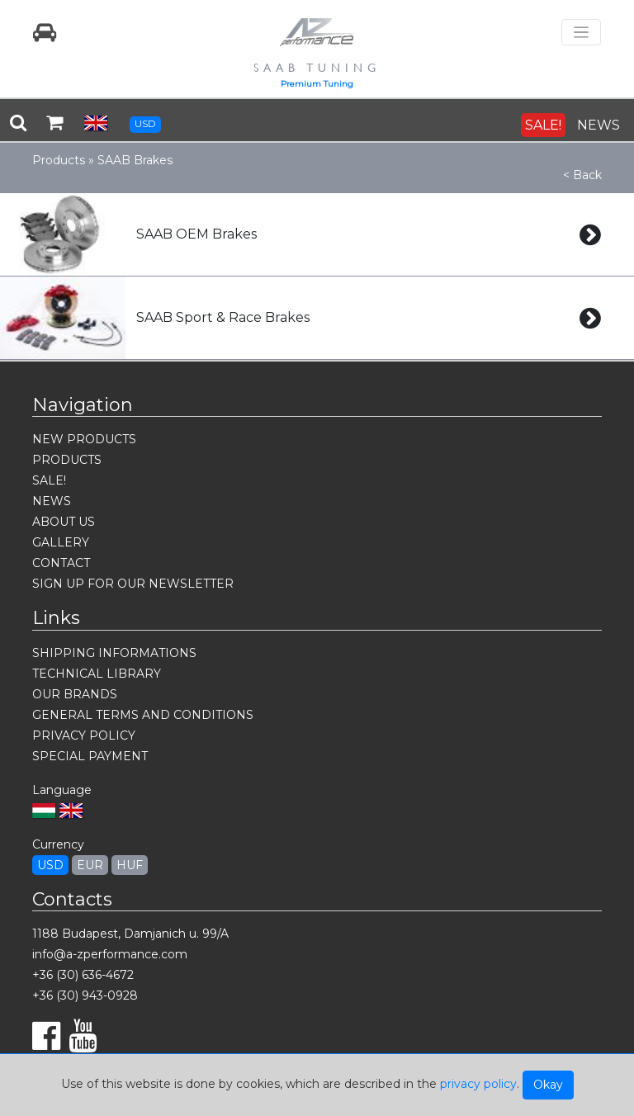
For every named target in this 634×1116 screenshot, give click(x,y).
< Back (582, 175)
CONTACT (61, 563)
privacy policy (478, 1083)
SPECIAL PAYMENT (90, 756)
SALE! (543, 125)
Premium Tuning (317, 83)
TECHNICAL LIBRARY (96, 673)
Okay (548, 1084)
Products (58, 160)
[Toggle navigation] (581, 32)
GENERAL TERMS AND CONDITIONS (142, 714)
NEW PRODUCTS (84, 439)
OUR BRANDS (74, 694)
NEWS (598, 125)
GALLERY (60, 542)
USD (145, 123)
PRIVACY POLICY (83, 735)
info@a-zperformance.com (109, 954)
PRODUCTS (67, 459)
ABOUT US (63, 521)
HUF (129, 865)
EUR (90, 865)
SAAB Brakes (135, 160)
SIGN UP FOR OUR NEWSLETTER (133, 583)
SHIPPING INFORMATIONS (114, 652)
